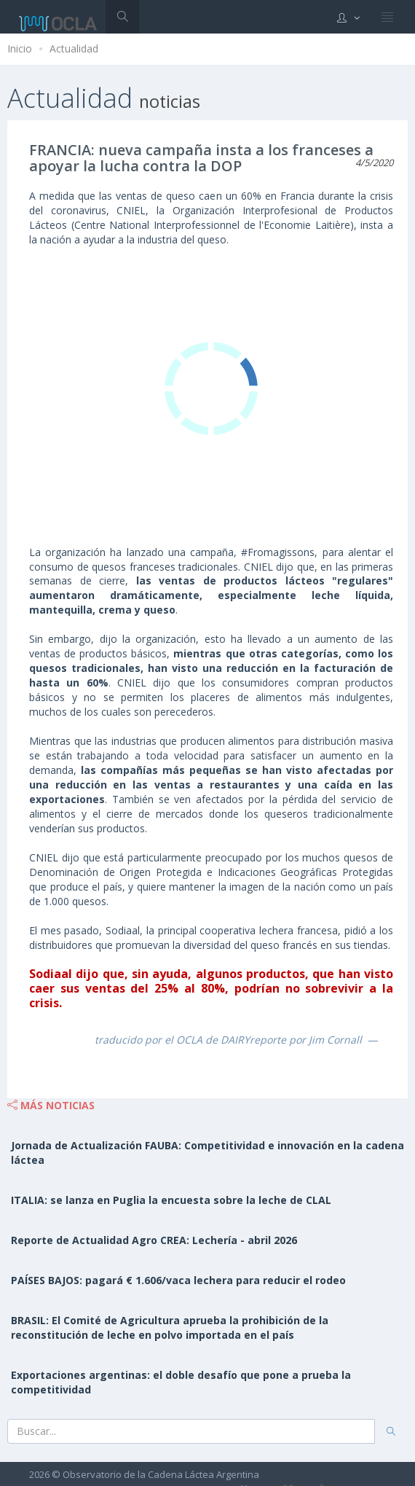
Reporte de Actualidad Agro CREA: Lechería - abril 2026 (154, 1240)
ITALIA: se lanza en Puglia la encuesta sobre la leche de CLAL (171, 1200)
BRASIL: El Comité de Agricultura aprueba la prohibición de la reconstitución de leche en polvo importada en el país (169, 1327)
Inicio (19, 48)
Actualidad (74, 48)
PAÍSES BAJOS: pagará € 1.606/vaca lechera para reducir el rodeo (178, 1280)
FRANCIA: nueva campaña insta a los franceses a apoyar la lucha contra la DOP (201, 158)
